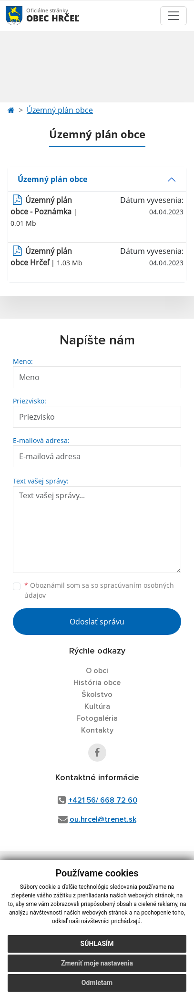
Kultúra (97, 706)
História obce (97, 682)
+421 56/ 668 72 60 (102, 800)
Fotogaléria (97, 718)
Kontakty (97, 730)
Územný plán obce (60, 110)
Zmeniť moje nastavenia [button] (97, 963)
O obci (97, 670)
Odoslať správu (97, 621)
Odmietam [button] (97, 982)
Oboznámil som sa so (99, 590)
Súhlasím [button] (97, 943)
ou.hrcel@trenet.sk (103, 819)
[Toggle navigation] (173, 15)
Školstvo (97, 694)
